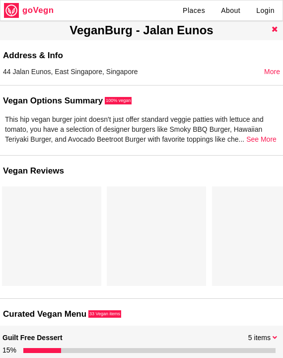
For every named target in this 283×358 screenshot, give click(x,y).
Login (265, 10)
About (230, 10)
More (272, 72)
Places (194, 10)
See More (261, 139)
